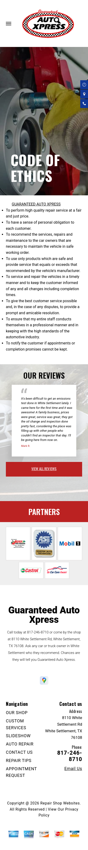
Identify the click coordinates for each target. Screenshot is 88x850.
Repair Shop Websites (60, 803)
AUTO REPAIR (20, 743)
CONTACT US (19, 752)
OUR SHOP (17, 712)
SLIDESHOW (18, 735)
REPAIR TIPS (18, 760)
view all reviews (44, 468)
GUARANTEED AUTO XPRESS (36, 204)
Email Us (73, 768)
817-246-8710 (38, 632)
